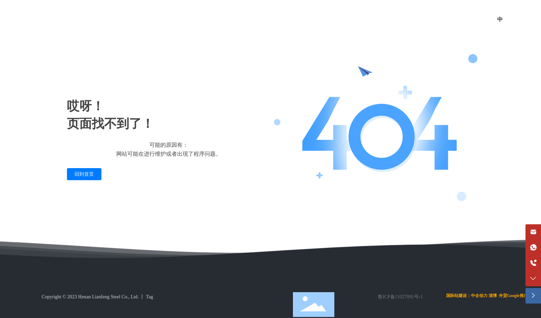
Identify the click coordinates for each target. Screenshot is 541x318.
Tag (149, 296)
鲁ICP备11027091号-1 (400, 296)
